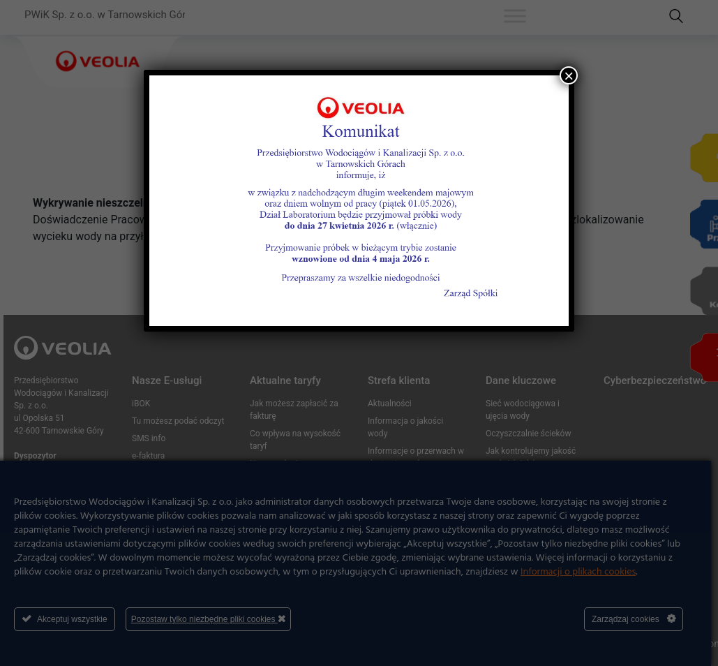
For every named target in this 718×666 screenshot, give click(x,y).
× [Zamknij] (569, 75)
